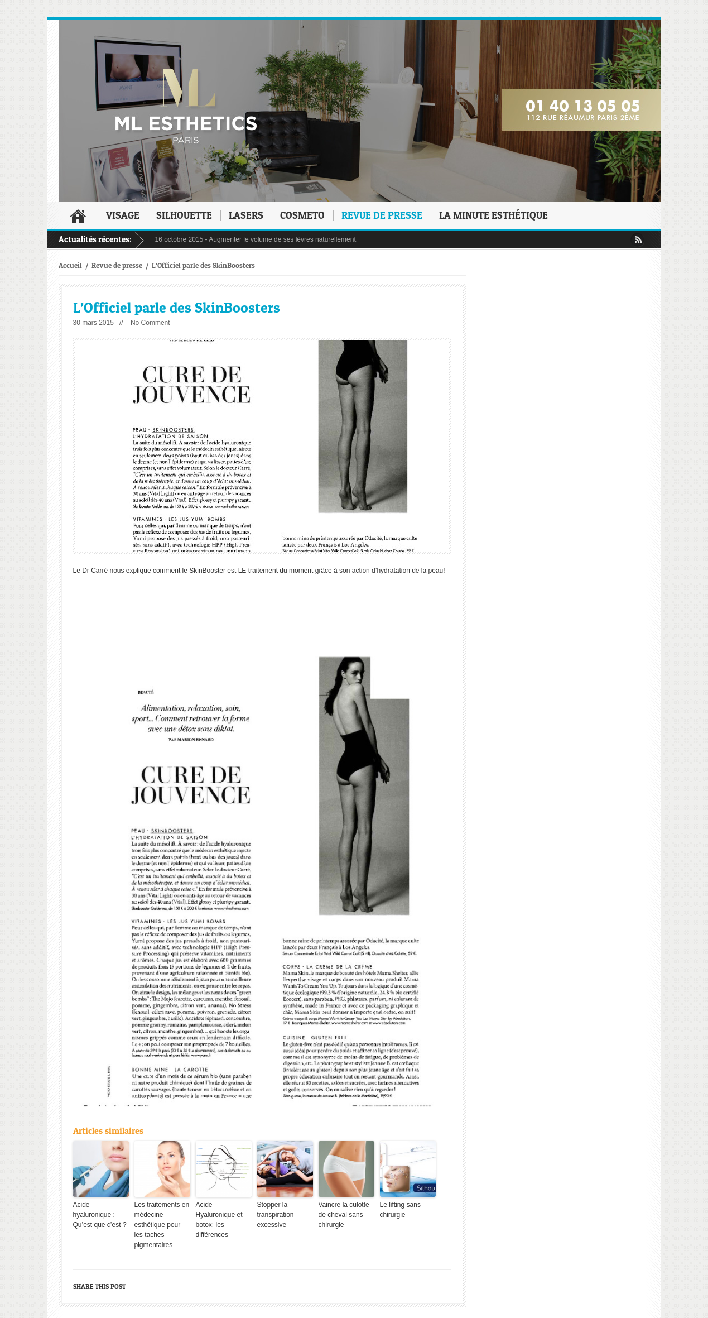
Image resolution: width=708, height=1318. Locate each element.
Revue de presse (381, 215)
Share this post (99, 1286)
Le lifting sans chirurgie (400, 1210)
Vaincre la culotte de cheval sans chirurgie (344, 1215)
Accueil (78, 215)
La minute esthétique (493, 215)
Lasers (246, 215)
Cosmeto (302, 215)
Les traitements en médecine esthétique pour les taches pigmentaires (162, 1225)
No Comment (150, 323)
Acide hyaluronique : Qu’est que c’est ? (100, 1215)
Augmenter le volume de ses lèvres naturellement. (283, 239)
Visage (122, 215)
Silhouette (184, 215)
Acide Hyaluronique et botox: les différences (219, 1220)
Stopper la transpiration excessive (275, 1215)
